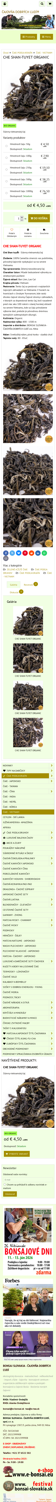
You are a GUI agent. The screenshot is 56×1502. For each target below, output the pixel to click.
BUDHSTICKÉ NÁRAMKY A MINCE (28, 1017)
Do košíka (39, 218)
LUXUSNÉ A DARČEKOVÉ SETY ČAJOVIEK (28, 961)
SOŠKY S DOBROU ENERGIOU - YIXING (22, 987)
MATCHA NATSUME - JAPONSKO (19, 940)
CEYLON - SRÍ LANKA (13, 817)
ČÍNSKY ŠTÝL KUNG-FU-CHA (28, 1038)
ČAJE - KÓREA (10, 806)
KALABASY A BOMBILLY (14, 981)
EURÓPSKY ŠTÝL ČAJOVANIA (28, 1043)
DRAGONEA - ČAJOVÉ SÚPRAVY (18, 889)
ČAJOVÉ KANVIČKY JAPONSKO (28, 863)
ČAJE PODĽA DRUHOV (28, 832)
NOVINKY (28, 765)
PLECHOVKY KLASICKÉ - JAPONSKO (21, 951)
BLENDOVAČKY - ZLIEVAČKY (28, 904)
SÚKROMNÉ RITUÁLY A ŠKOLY (18, 853)
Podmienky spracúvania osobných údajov (27, 1053)
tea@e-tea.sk (32, 1408)
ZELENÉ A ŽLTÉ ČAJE (17, 569)
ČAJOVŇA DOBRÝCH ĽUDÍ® (20, 12)
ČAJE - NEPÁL (9, 801)
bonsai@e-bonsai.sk (13, 1408)
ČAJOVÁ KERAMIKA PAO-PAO (28, 884)
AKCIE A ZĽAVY (12, 842)
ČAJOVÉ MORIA (10, 992)
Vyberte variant (17, 1153)
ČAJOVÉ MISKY (28, 925)
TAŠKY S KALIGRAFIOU (14, 1028)
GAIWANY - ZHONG (12, 914)
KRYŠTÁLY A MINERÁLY (28, 1012)
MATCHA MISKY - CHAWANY (28, 920)
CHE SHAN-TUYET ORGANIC (20, 1067)
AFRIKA (7, 827)
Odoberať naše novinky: (15, 1174)
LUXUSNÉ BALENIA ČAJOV (28, 837)
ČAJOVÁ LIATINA (28, 899)
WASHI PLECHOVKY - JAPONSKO (19, 945)
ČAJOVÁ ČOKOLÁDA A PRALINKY (28, 858)
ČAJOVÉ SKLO (10, 976)
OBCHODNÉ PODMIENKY (28, 1048)
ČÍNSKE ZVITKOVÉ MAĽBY (16, 1023)
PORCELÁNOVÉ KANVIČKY (16, 873)
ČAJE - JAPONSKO (28, 781)
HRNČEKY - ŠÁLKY (12, 935)
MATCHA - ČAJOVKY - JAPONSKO (19, 956)
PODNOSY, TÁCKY (12, 997)
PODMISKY (8, 930)
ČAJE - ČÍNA (28, 791)
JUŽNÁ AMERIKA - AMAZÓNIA (17, 822)
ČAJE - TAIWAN (10, 786)
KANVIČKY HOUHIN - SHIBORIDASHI (21, 878)
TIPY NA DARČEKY (28, 770)
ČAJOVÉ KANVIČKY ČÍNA (15, 868)
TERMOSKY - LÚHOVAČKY (16, 971)
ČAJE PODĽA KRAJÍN (30, 572)
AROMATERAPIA (28, 1007)
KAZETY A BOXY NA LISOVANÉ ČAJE (21, 966)
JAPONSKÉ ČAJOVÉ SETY (15, 894)
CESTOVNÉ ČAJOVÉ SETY (15, 909)
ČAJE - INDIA (9, 796)
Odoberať (10, 1194)
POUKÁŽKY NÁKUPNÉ (14, 848)
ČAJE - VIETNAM (11, 812)
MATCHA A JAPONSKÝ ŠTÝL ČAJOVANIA (28, 1033)
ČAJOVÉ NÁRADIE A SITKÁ (28, 1002)
